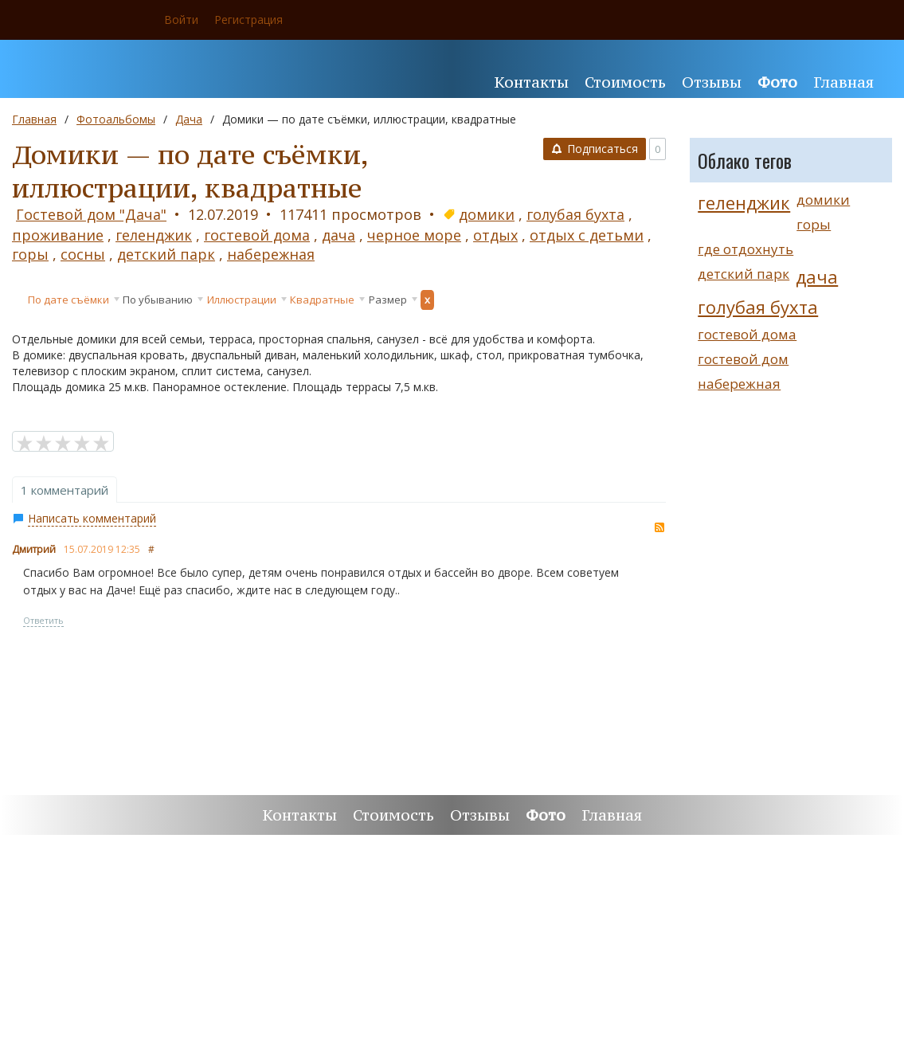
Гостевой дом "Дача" (91, 214)
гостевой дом (743, 359)
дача (338, 235)
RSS (659, 527)
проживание (58, 235)
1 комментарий (64, 490)
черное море (414, 235)
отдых (495, 235)
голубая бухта (575, 214)
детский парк (166, 254)
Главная (34, 119)
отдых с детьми (587, 235)
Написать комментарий (92, 518)
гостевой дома (257, 235)
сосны (83, 254)
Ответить (43, 620)
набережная (271, 254)
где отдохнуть (745, 249)
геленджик (153, 235)
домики (487, 214)
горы (30, 254)
